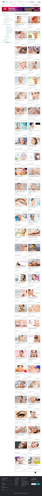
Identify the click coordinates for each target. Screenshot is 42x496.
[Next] (38, 472)
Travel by (35, 4)
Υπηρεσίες (7, 36)
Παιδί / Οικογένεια (8, 37)
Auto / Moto (7, 16)
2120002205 (3, 484)
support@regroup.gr (4, 487)
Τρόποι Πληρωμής (24, 480)
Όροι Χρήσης (17, 480)
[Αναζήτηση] (22, 2)
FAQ (22, 479)
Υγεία (6, 22)
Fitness (7, 34)
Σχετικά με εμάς (17, 479)
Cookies (16, 483)
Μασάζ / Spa (8, 33)
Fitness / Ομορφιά (8, 24)
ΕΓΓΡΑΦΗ (38, 484)
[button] (39, 2)
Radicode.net (26, 493)
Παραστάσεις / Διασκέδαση (9, 19)
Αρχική (3, 4)
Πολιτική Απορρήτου (16, 482)
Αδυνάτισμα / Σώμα (9, 27)
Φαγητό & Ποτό (7, 18)
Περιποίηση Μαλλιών (9, 30)
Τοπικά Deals (13, 4)
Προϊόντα (23, 4)
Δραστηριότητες (7, 21)
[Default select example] (13, 2)
